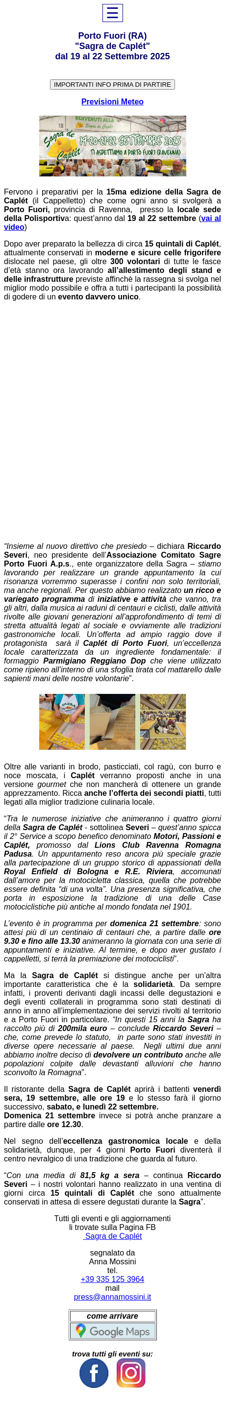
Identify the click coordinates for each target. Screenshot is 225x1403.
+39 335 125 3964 (112, 1279)
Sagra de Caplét (112, 1236)
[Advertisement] (112, 421)
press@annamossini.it (112, 1297)
